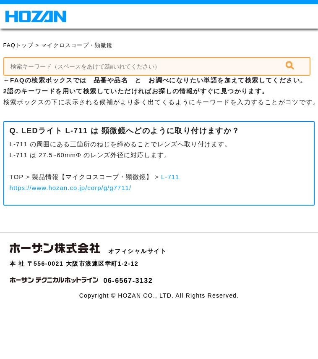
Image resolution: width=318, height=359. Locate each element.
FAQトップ (18, 45)
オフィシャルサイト (137, 251)
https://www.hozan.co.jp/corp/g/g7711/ (70, 187)
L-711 (170, 176)
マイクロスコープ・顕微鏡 (76, 45)
